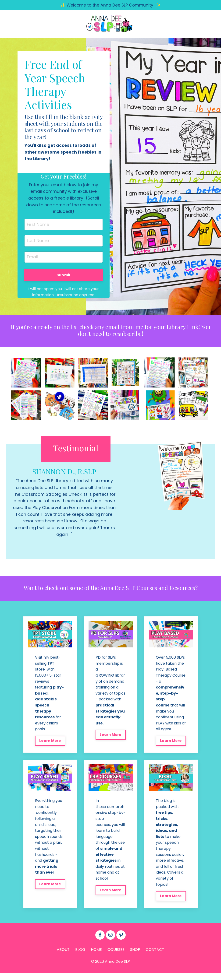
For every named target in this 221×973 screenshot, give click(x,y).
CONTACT (155, 951)
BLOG (80, 951)
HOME (96, 951)
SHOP (135, 951)
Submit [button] (64, 275)
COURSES (116, 951)
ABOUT (63, 951)
